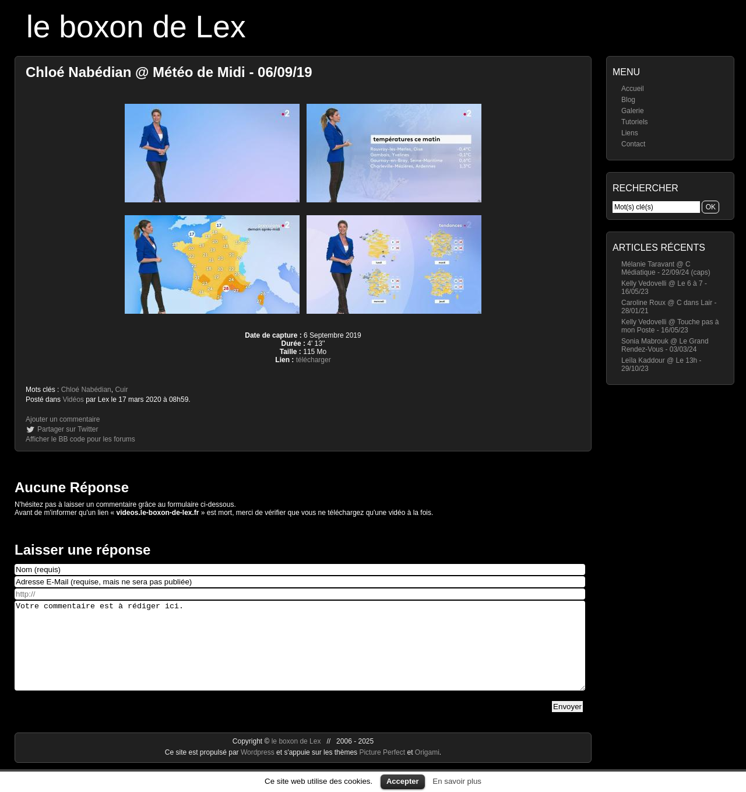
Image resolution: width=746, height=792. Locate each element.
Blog (628, 100)
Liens (629, 133)
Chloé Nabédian (86, 390)
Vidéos (72, 399)
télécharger (313, 360)
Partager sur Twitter (67, 429)
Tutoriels (634, 122)
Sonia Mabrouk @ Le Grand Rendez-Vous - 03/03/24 (665, 345)
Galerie (632, 111)
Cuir (121, 390)
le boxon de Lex (136, 26)
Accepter (402, 781)
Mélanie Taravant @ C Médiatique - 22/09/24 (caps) (665, 268)
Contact (633, 144)
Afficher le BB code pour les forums (80, 439)
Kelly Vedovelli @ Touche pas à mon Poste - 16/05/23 (670, 326)
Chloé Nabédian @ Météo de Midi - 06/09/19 (169, 72)
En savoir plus (456, 781)
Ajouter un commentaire (63, 419)
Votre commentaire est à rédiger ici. (300, 654)
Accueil (632, 89)
